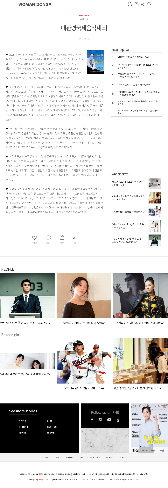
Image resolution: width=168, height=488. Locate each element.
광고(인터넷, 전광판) (97, 474)
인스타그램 (100, 420)
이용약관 (117, 474)
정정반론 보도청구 (63, 474)
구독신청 (23, 474)
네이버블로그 (118, 420)
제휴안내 (109, 474)
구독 (153, 450)
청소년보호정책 (142, 474)
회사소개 (84, 474)
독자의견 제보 (49, 474)
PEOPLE (84, 15)
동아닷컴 (76, 474)
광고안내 (31, 474)
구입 (161, 450)
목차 (144, 450)
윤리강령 (39, 474)
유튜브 (109, 420)
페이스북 (92, 420)
